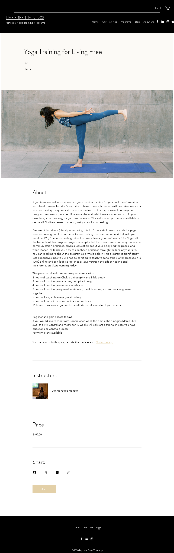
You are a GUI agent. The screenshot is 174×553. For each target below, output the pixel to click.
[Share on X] (46, 472)
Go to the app (104, 342)
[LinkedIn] (162, 21)
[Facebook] (157, 21)
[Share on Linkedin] (57, 472)
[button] (167, 8)
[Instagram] (168, 21)
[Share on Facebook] (35, 472)
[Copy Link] (68, 472)
